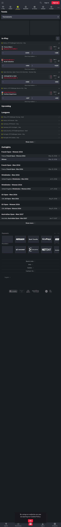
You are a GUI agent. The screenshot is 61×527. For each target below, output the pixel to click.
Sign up (55, 3)
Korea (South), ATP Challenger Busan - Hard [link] (15, 131)
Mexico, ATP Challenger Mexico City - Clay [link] (15, 88)
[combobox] (6, 277)
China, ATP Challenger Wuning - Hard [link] (13, 117)
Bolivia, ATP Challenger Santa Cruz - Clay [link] (14, 43)
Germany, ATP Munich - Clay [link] (11, 124)
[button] (30, 43)
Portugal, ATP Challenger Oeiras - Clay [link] (14, 134)
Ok (30, 521)
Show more (30, 142)
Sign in (46, 3)
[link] (3, 8)
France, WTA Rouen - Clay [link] (10, 120)
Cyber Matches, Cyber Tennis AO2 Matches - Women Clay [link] (19, 72)
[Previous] (55, 233)
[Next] (58, 233)
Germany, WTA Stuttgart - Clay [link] (12, 127)
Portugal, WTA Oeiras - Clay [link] (11, 137)
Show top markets (30, 56)
